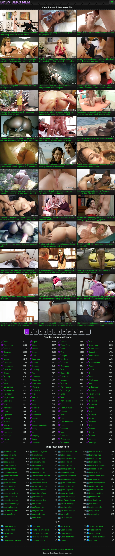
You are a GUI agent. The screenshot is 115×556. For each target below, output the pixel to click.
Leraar (35, 439)
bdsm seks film (66, 462)
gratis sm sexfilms (11, 493)
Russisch (92, 390)
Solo (62, 370)
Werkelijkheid (9, 390)
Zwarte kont (65, 439)
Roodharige (65, 390)
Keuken (92, 436)
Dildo (63, 394)
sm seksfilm (65, 514)
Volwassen (36, 415)
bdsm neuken (9, 462)
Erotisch (7, 418)
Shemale (64, 429)
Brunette (64, 342)
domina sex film (95, 472)
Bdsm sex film (66, 530)
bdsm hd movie (95, 458)
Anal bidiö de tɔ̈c (38, 540)
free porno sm (94, 479)
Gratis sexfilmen (10, 526)
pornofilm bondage (11, 500)
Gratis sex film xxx (68, 537)
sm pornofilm (94, 511)
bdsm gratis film (38, 458)
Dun (90, 377)
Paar (63, 397)
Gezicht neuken (67, 422)
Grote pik (7, 370)
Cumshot (35, 387)
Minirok (7, 425)
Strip (63, 418)
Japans (92, 359)
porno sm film (94, 497)
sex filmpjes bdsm (68, 500)
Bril (90, 425)
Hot (62, 404)
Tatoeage (36, 377)
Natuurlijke (36, 380)
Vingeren (7, 359)
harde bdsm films (39, 493)
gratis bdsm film (10, 483)
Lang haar (36, 359)
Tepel (91, 366)
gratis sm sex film (96, 490)
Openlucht (65, 373)
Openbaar (8, 415)
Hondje (35, 349)
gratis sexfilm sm (67, 486)
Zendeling (93, 352)
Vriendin (92, 422)
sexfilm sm (93, 504)
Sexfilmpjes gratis (96, 526)
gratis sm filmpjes (39, 490)
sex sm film (36, 504)
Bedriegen (93, 401)
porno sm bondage (68, 497)
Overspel (92, 439)
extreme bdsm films (68, 476)
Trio (33, 373)
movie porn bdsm (10, 497)
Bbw (34, 411)
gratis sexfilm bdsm (39, 486)
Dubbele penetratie (39, 425)
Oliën (34, 401)
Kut (90, 342)
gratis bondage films (97, 483)
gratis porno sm (10, 486)
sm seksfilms (94, 514)
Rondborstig (8, 345)
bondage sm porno (39, 472)
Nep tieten (8, 432)
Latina (91, 408)
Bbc (90, 411)
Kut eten (7, 422)
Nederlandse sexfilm (40, 537)
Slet (33, 394)
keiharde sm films (96, 493)
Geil (90, 384)
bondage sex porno (11, 472)
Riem (6, 380)
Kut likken (64, 359)
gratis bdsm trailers (68, 483)
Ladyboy (35, 436)
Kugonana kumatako (97, 537)
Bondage (7, 436)
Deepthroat (8, 363)
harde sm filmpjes (68, 493)
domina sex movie (11, 476)
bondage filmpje (10, 469)
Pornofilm (93, 540)
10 (69, 331)
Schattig (35, 370)
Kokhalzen (36, 390)
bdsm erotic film (95, 451)
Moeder (64, 380)
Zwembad (8, 429)
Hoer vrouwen (66, 408)
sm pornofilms (9, 514)
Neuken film (8, 533)
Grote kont (8, 401)
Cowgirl (64, 356)
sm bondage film (95, 507)
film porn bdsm (38, 479)
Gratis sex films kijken (40, 530)
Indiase (64, 415)
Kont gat (92, 415)
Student (64, 411)
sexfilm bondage (67, 504)
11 (75, 331)
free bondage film (67, 479)
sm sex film (36, 518)
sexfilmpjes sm (38, 507)
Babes (34, 352)
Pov (90, 373)
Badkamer (65, 443)
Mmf (62, 432)
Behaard (35, 366)
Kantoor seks (66, 401)
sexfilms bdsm (66, 507)
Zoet (5, 404)
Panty (34, 429)
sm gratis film (37, 511)
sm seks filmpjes (38, 514)
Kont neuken (66, 387)
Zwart (6, 384)
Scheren (7, 349)
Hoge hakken (9, 397)
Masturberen (94, 356)
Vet (33, 422)
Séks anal (36, 526)
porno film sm (37, 497)
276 (81, 331)
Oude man (65, 436)
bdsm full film (9, 458)
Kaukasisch (8, 366)
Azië (34, 356)
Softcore (64, 384)
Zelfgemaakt (94, 387)
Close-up (64, 377)
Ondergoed (93, 380)
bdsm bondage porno (69, 451)
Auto (6, 443)
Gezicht (35, 397)
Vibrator (92, 429)
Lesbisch (35, 408)
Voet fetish (36, 443)
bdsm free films (95, 455)
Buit (62, 352)
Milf (5, 356)
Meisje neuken (9, 530)
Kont (6, 342)
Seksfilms (64, 540)
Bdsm (91, 418)
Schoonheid (8, 387)
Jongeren (7, 352)
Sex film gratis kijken (40, 533)
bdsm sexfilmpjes (10, 465)
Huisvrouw (8, 394)
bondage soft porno (68, 472)
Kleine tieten (94, 349)
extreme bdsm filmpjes (41, 476)
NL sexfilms (65, 526)
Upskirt (6, 439)
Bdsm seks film (15, 2)
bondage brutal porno (97, 465)
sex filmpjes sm (95, 500)
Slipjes (6, 373)
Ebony (91, 397)
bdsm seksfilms (95, 462)
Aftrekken (93, 404)
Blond (63, 349)
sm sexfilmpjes (66, 518)
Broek (91, 432)
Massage (92, 443)
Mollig (34, 404)
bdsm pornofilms (38, 462)
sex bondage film (39, 500)
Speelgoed (65, 366)
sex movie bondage (11, 504)
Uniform (64, 425)
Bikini (6, 411)
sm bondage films (11, 511)
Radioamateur (94, 363)
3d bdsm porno (10, 451)
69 (33, 432)
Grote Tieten (66, 345)
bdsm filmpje (66, 455)
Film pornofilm (94, 533)
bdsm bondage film (39, 451)
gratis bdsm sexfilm (39, 483)
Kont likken (8, 408)
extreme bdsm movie (97, 476)
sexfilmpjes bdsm (10, 507)
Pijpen (34, 342)
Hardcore (36, 345)
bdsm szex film (66, 465)
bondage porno (38, 469)
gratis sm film (9, 490)
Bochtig (7, 377)
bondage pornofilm (68, 469)
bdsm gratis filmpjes (68, 458)
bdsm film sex (37, 455)
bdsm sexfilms (37, 465)
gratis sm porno (67, 490)
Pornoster (64, 363)
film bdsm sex (9, 479)
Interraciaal (36, 384)
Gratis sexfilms (95, 530)
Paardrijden (93, 345)
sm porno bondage (68, 511)
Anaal (91, 370)
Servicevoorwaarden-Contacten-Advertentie (57, 549)
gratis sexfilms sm (96, 486)
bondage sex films (96, 469)
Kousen (35, 363)
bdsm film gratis (10, 455)
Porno (6, 537)
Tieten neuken (94, 394)
